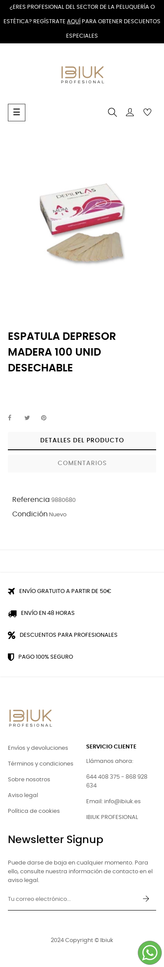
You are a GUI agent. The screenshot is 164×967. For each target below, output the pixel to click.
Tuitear (31, 418)
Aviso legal (23, 795)
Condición (30, 514)
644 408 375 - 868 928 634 (116, 781)
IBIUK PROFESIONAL (112, 817)
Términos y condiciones (40, 764)
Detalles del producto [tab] (82, 441)
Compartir (14, 418)
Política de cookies (34, 811)
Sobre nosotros (29, 780)
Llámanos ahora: (109, 761)
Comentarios (82, 463)
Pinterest (47, 418)
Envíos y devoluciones (38, 748)
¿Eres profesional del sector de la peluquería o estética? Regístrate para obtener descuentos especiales (82, 21)
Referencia (31, 499)
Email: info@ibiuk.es (113, 802)
